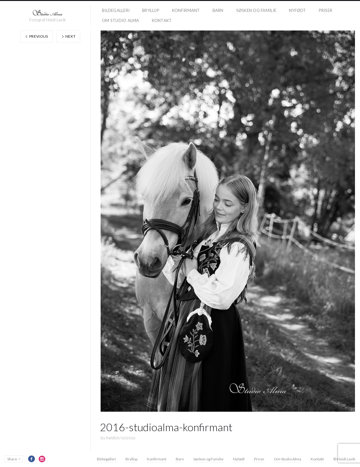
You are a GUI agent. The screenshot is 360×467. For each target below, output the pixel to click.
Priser (326, 10)
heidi (110, 437)
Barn (218, 10)
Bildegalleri (116, 10)
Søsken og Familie (256, 10)
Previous (36, 36)
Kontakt (162, 20)
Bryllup (150, 10)
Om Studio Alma (120, 20)
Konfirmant (186, 10)
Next (68, 36)
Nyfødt (297, 10)
